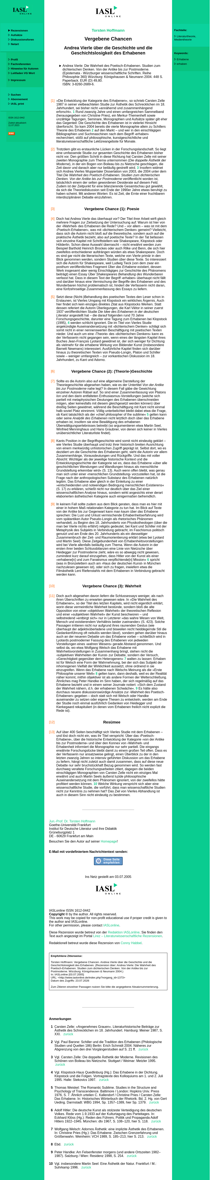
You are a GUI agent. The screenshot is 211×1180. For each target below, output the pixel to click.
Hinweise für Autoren (25, 68)
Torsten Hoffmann (108, 30)
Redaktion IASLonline (124, 932)
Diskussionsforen (22, 39)
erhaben (182, 63)
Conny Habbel (131, 943)
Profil (14, 59)
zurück (67, 1034)
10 (51, 1163)
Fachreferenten (21, 64)
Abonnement (19, 99)
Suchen (16, 94)
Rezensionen (19, 30)
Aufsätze (16, 35)
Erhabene (183, 59)
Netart (15, 44)
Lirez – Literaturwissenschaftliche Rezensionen (127, 936)
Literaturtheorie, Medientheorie (185, 38)
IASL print (17, 103)
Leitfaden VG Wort (23, 73)
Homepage (109, 841)
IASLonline (111, 925)
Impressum (18, 80)
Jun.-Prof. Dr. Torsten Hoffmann (72, 821)
